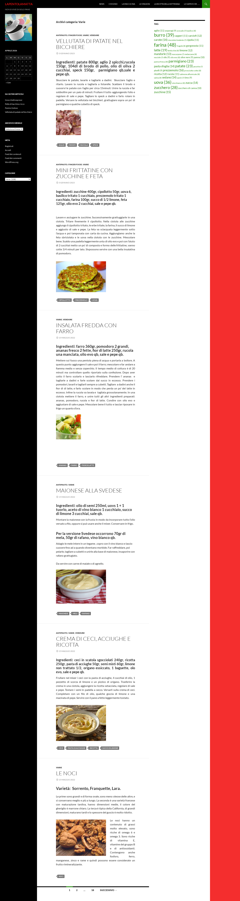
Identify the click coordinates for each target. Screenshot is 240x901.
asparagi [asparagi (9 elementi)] (170, 30)
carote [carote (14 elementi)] (161, 39)
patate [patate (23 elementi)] (184, 66)
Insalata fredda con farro (86, 328)
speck (95, 145)
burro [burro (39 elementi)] (164, 35)
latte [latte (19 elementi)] (160, 50)
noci (61, 876)
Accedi (8, 150)
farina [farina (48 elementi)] (165, 45)
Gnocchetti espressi (13, 100)
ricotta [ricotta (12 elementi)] (160, 73)
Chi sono (113, 4)
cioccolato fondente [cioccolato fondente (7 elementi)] (177, 40)
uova (95, 300)
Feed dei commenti (13, 158)
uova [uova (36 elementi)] (163, 82)
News (101, 4)
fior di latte (88, 465)
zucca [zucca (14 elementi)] (192, 82)
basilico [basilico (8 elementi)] (191, 30)
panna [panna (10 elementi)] (199, 57)
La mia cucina (128, 4)
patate (72, 145)
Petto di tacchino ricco (14, 104)
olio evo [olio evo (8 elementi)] (175, 57)
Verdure (94, 35)
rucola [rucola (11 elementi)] (173, 73)
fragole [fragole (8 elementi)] (181, 46)
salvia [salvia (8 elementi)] (158, 77)
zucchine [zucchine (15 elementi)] (162, 92)
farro (74, 465)
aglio (61, 145)
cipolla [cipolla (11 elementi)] (193, 39)
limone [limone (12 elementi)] (186, 50)
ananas (62, 465)
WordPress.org (11, 162)
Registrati (9, 146)
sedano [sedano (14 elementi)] (169, 77)
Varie (86, 35)
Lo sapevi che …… (192, 4)
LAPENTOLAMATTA (19, 4)
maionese (63, 613)
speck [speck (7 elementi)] (180, 78)
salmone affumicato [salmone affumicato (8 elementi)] (190, 74)
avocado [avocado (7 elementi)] (181, 31)
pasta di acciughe (76, 748)
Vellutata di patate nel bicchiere (89, 43)
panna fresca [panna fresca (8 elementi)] (161, 61)
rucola (84, 145)
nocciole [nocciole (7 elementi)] (158, 57)
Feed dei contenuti (13, 154)
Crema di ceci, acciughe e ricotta (93, 641)
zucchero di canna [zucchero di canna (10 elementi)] (189, 88)
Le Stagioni (144, 4)
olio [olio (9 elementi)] (167, 57)
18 (92, 890)
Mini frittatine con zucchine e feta (84, 173)
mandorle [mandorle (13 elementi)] (162, 54)
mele (75, 613)
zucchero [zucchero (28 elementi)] (166, 87)
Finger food (75, 35)
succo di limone (110, 748)
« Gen (8, 82)
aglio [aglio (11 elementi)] (159, 30)
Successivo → (108, 890)
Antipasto (62, 35)
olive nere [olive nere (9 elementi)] (187, 57)
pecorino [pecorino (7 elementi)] (198, 66)
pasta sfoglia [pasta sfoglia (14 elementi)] (164, 66)
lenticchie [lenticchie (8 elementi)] (173, 50)
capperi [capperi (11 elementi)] (181, 35)
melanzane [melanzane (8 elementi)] (190, 54)
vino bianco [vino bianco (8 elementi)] (178, 83)
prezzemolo (81, 300)
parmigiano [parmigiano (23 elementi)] (181, 61)
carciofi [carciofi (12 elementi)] (195, 35)
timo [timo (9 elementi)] (188, 77)
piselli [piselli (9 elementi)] (158, 70)
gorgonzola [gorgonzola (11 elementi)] (195, 45)
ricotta (94, 748)
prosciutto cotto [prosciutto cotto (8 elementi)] (192, 70)
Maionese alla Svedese (89, 490)
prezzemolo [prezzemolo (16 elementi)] (173, 70)
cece (61, 748)
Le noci (66, 773)
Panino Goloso (11, 108)
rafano (86, 613)
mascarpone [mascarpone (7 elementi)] (178, 54)
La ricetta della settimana (167, 4)
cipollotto (64, 300)
